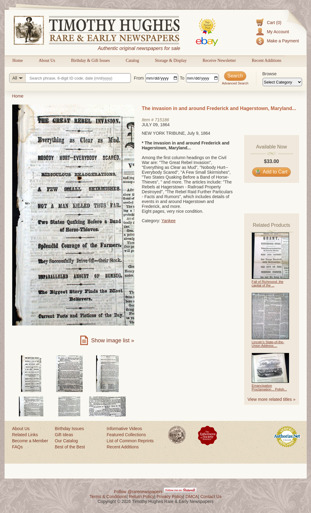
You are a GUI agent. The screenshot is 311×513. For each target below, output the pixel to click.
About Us (47, 60)
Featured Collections (126, 434)
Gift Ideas (64, 434)
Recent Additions (266, 60)
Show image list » (112, 340)
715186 (162, 119)
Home (18, 60)
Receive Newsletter (219, 60)
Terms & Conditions (107, 496)
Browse (269, 73)
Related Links (25, 434)
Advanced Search (235, 83)
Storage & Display (170, 60)
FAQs (17, 446)
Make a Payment (283, 40)
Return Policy (141, 496)
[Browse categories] (282, 82)
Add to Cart (271, 171)
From (139, 78)
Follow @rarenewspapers (138, 491)
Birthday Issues (69, 428)
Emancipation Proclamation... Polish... (269, 387)
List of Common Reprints (130, 440)
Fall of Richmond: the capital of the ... (268, 283)
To (182, 78)
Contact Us (210, 496)
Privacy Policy (170, 496)
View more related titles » (271, 399)
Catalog (132, 60)
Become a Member (30, 440)
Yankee (168, 220)
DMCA (192, 496)
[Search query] (70, 78)
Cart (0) (274, 22)
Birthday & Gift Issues (90, 60)
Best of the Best (70, 446)
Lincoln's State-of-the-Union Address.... (268, 343)
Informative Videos (124, 428)
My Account (278, 31)
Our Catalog (66, 440)
